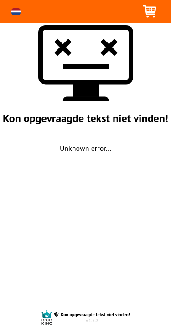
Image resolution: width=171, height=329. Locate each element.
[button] (16, 12)
